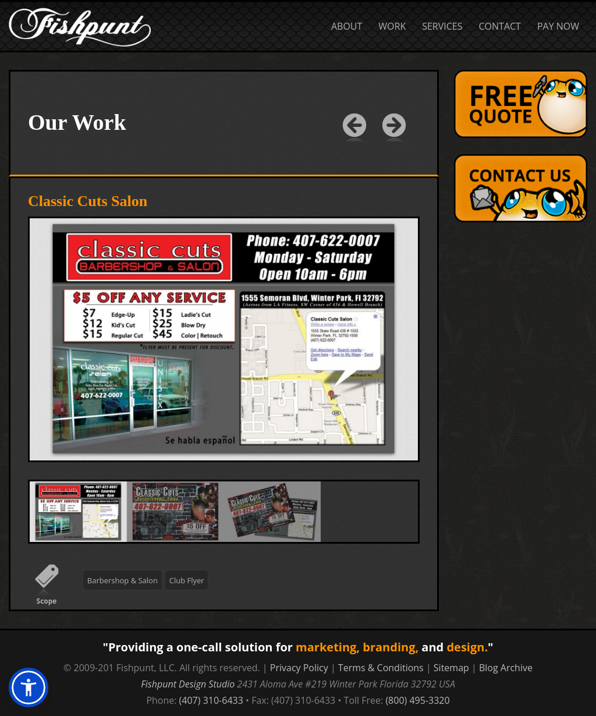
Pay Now (558, 26)
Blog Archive (506, 667)
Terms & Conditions (381, 667)
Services (442, 26)
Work (392, 26)
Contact (500, 26)
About (346, 26)
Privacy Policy (299, 667)
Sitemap (451, 667)
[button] (28, 687)
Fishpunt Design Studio (188, 684)
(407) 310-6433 (211, 700)
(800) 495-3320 (417, 700)
